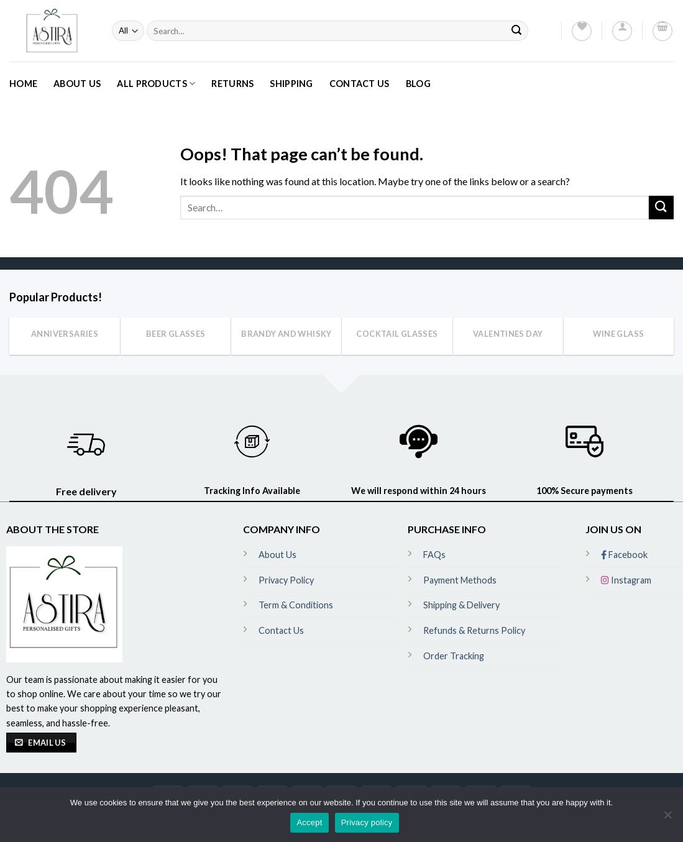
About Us (77, 83)
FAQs (434, 554)
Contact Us (359, 83)
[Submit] (516, 31)
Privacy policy (367, 822)
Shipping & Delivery (461, 605)
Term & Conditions (296, 605)
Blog (418, 83)
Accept (309, 822)
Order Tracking (453, 656)
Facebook (624, 554)
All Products (156, 83)
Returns (232, 83)
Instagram (626, 580)
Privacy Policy (286, 580)
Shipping (291, 83)
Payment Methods (460, 580)
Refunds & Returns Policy (474, 630)
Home (23, 83)
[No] (667, 818)
